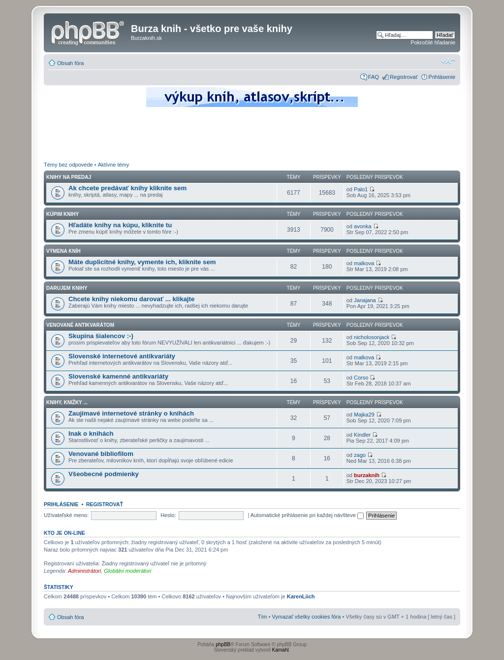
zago (360, 455)
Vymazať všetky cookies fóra (306, 617)
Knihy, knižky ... (67, 402)
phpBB (223, 644)
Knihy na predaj (68, 177)
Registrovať (404, 77)
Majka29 (364, 414)
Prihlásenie (442, 77)
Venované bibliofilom (100, 453)
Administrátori (84, 571)
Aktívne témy (113, 165)
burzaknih (366, 475)
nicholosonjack (371, 337)
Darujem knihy (66, 288)
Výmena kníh (63, 251)
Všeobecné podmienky (103, 474)
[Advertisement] (252, 135)
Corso (361, 378)
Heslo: (168, 515)
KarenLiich (301, 596)
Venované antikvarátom (80, 325)
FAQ (373, 77)
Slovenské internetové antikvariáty (121, 356)
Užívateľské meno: (66, 515)
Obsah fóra (70, 63)
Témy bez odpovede (68, 165)
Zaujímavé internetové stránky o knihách (131, 413)
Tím (262, 617)
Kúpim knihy (62, 214)
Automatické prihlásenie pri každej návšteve (307, 515)
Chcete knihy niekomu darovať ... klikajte (131, 299)
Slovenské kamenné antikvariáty (118, 376)
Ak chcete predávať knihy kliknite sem (127, 188)
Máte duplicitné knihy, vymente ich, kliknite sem (142, 262)
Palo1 (361, 189)
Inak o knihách (91, 433)
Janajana (365, 300)
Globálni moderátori (127, 571)
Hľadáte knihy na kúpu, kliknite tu (120, 225)
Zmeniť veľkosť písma (448, 61)
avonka (362, 226)
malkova (364, 263)
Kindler (362, 435)
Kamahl (280, 650)
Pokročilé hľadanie (432, 42)
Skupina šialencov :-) (100, 336)
